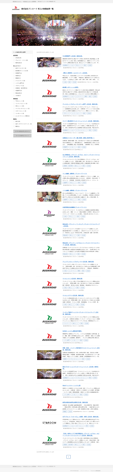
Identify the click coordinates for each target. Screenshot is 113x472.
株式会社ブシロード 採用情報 (29, 1)
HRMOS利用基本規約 (74, 470)
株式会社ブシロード (17, 1)
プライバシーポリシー (84, 470)
